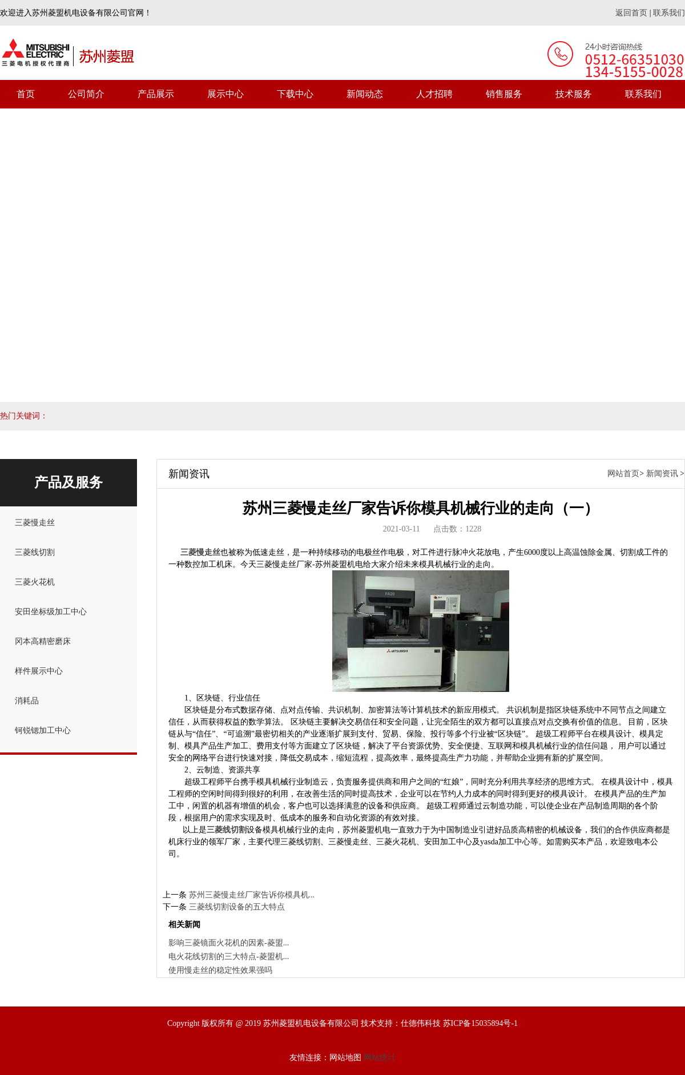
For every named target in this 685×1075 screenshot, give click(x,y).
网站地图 (345, 1057)
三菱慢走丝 (35, 522)
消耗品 (27, 700)
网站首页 (623, 473)
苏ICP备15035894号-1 (480, 1023)
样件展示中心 (39, 671)
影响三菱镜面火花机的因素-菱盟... (228, 943)
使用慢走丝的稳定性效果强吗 (220, 970)
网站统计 (380, 1057)
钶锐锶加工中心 (43, 730)
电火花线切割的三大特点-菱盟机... (228, 956)
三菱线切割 (35, 552)
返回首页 (631, 13)
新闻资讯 (662, 473)
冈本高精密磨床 (43, 641)
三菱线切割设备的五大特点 (237, 907)
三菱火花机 (35, 582)
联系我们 (669, 13)
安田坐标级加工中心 (51, 611)
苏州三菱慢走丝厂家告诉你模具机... (252, 895)
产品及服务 (68, 482)
